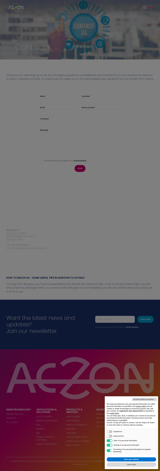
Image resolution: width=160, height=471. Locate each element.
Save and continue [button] (131, 459)
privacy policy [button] (141, 406)
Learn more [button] (131, 464)
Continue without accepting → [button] (144, 399)
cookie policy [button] (114, 413)
